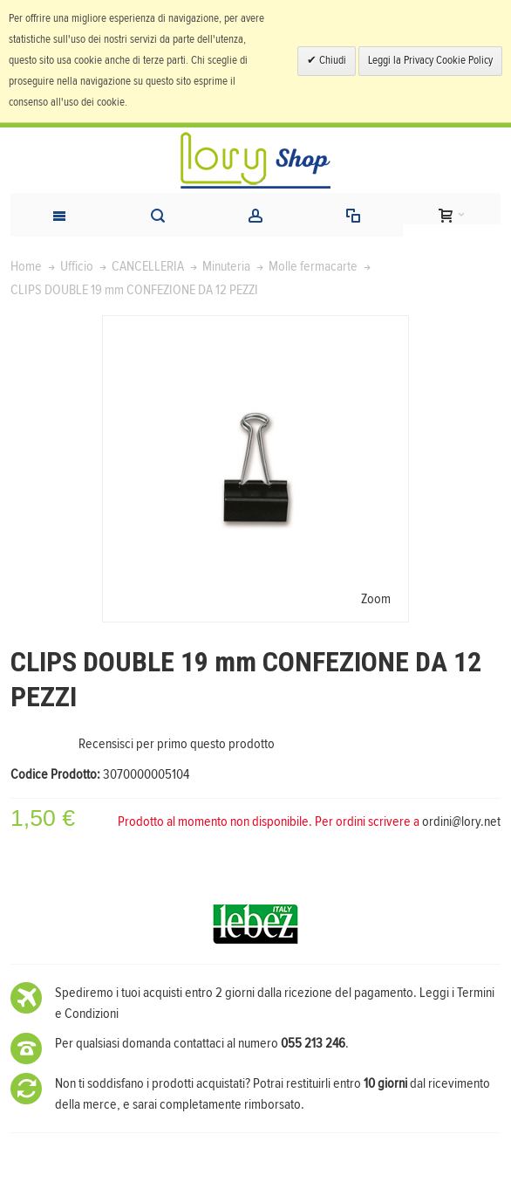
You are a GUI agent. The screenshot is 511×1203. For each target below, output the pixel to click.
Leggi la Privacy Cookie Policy (430, 60)
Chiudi (331, 60)
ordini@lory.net (461, 821)
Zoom (376, 599)
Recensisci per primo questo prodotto (176, 744)
